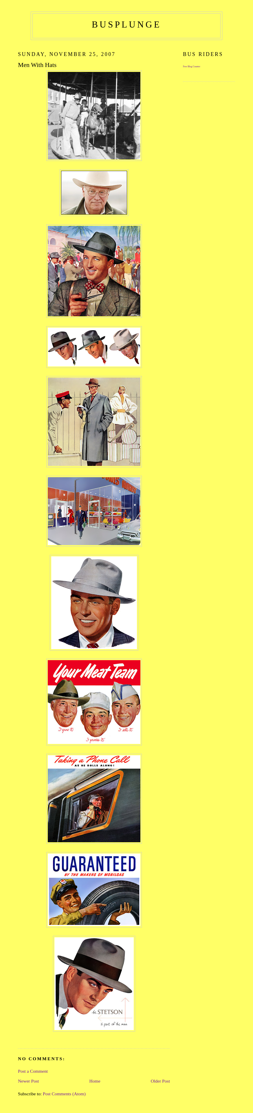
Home (94, 1080)
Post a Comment (33, 1071)
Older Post (160, 1080)
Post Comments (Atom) (64, 1093)
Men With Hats (37, 64)
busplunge (126, 24)
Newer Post (28, 1080)
